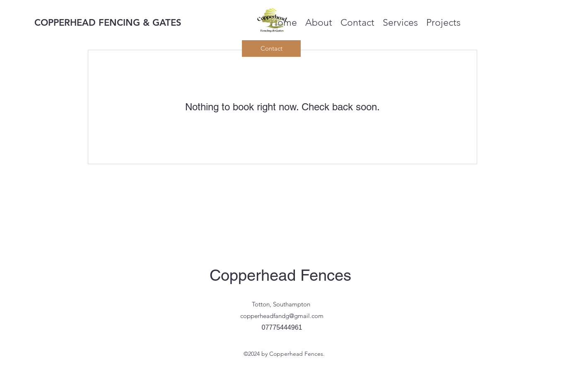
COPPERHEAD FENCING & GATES (107, 22)
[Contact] (271, 48)
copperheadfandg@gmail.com (282, 316)
